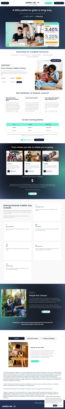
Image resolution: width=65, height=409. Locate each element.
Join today (33, 193)
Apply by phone (59, 3)
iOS (31, 397)
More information (55, 402)
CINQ (13, 404)
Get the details (35, 346)
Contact (17, 397)
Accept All (55, 405)
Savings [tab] (16, 324)
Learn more (13, 171)
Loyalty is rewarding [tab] (48, 324)
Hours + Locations (19, 399)
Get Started (48, 3)
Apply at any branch (24, 21)
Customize (60, 405)
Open (19, 78)
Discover (5, 3)
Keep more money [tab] (32, 324)
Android (32, 399)
